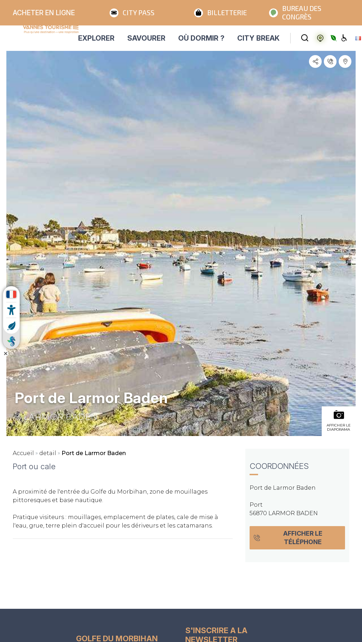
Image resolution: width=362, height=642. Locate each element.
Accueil (23, 453)
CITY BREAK (258, 38)
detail (47, 453)
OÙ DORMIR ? (201, 38)
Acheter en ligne (44, 12)
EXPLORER (96, 38)
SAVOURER (146, 38)
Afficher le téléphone (288, 538)
